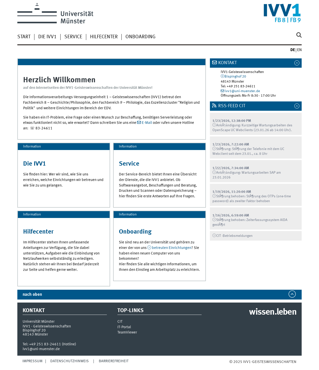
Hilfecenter (104, 37)
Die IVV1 (47, 37)
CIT (119, 322)
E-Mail (147, 123)
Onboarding (140, 37)
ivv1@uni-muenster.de (242, 91)
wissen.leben (272, 312)
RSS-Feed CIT (231, 106)
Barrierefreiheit (113, 361)
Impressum (32, 361)
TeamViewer (127, 333)
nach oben (32, 294)
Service (73, 37)
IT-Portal (124, 327)
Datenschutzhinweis (69, 361)
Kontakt (227, 63)
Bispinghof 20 (235, 76)
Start (23, 37)
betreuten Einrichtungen (171, 248)
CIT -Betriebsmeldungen (234, 236)
